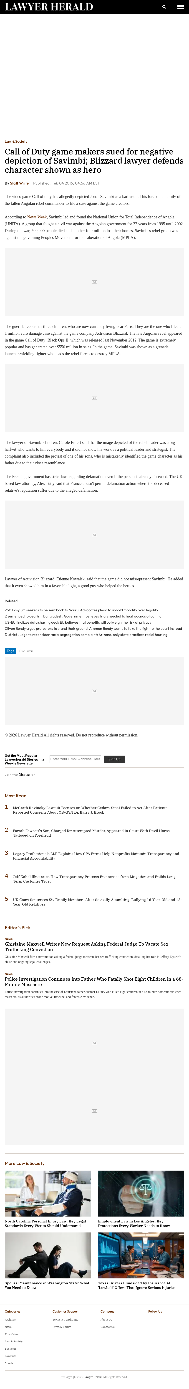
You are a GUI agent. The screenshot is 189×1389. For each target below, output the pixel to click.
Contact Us (108, 1326)
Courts (9, 1363)
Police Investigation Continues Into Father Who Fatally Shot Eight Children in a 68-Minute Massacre (94, 981)
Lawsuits (10, 1356)
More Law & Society (25, 1163)
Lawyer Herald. (93, 1377)
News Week (37, 217)
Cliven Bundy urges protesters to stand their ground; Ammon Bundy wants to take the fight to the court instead (93, 628)
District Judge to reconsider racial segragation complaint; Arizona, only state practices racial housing (86, 634)
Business (10, 1348)
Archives (10, 1319)
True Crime (12, 1334)
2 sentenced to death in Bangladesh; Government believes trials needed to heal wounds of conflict (84, 616)
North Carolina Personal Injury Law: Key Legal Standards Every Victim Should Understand (45, 1223)
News (9, 939)
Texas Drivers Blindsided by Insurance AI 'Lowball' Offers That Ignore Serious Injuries (137, 1285)
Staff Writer (20, 183)
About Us (106, 1319)
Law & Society (16, 141)
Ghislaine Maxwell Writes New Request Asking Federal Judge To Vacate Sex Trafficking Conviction (86, 946)
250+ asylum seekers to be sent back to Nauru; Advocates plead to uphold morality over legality (81, 610)
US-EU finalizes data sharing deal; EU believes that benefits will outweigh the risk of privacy (78, 622)
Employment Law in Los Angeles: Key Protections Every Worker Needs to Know (134, 1223)
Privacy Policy (62, 1326)
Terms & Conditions (65, 1319)
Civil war (26, 651)
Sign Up (114, 759)
